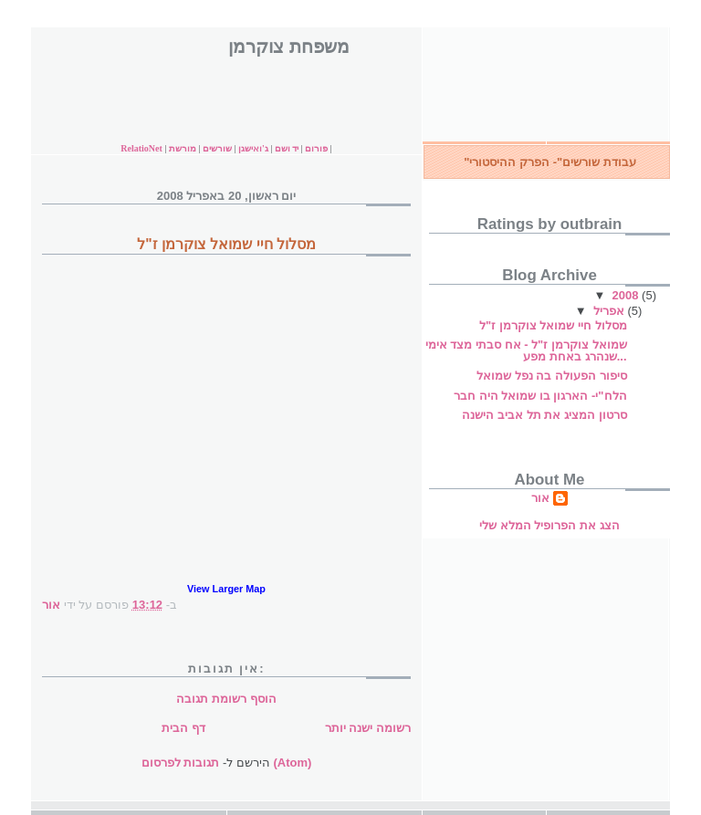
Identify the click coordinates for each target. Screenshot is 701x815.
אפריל (610, 311)
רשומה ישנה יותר (368, 728)
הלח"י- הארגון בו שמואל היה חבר (540, 395)
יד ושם (287, 148)
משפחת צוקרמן (288, 47)
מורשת (184, 148)
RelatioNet (141, 148)
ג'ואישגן (253, 148)
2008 (627, 295)
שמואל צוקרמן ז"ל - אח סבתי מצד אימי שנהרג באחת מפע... (526, 350)
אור (540, 498)
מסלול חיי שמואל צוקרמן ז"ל (553, 325)
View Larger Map (226, 588)
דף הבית (183, 728)
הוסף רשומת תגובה (226, 698)
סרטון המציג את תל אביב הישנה (544, 415)
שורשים (217, 148)
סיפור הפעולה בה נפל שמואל (551, 375)
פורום (316, 148)
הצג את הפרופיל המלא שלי (549, 525)
